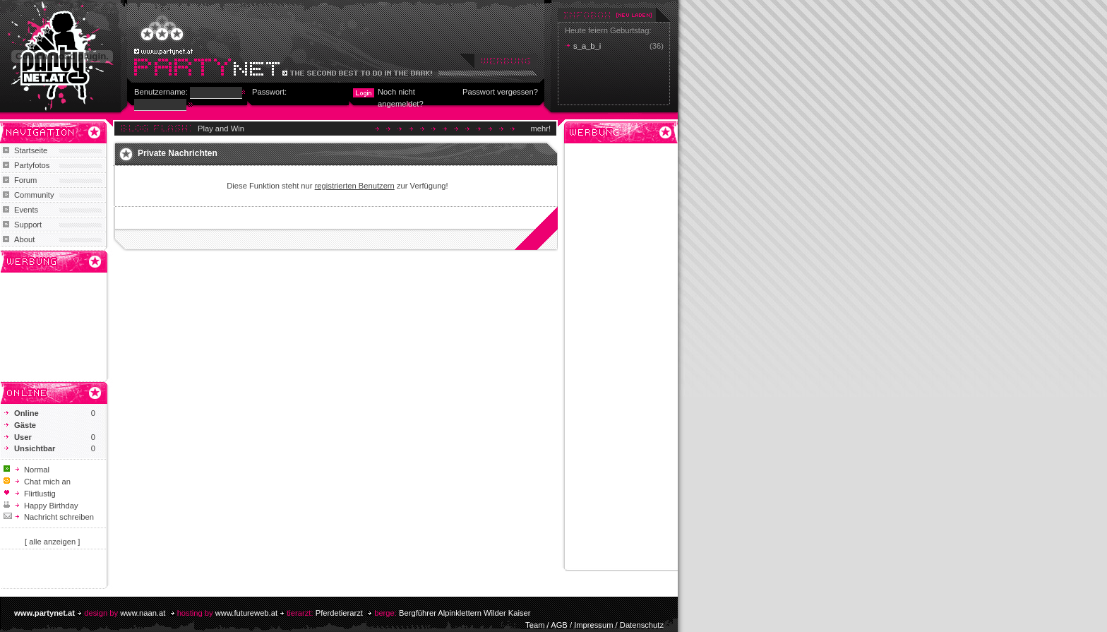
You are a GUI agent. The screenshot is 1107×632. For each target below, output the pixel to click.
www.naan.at (142, 613)
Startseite (30, 150)
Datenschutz (642, 625)
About (24, 239)
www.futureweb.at (246, 613)
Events (26, 209)
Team (534, 625)
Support (28, 224)
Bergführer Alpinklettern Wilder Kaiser (465, 613)
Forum (25, 180)
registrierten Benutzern (355, 185)
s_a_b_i (587, 46)
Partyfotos (31, 165)
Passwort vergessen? (500, 92)
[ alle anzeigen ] (52, 541)
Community (34, 195)
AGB (559, 625)
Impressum (593, 625)
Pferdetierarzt (339, 613)
